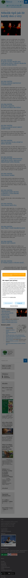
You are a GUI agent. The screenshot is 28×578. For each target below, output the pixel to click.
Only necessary (8, 303)
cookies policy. (13, 297)
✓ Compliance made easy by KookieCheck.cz (17, 278)
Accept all (20, 303)
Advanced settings (14, 305)
